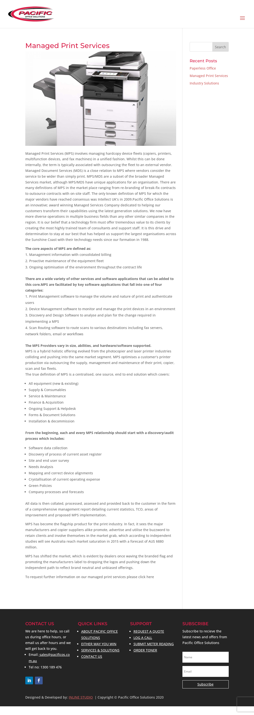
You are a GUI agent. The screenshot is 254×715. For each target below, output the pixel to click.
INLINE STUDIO (81, 697)
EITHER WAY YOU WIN (98, 644)
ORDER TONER (145, 650)
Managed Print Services (209, 75)
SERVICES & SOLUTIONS (100, 650)
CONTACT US (91, 656)
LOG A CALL (143, 637)
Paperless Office (203, 68)
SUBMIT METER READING (154, 644)
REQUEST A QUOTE (149, 631)
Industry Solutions (204, 83)
